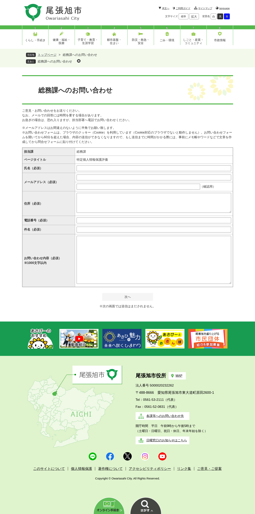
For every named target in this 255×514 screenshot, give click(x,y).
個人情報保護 (81, 469)
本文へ (165, 8)
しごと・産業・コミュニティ (193, 41)
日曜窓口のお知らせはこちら (166, 440)
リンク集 (184, 469)
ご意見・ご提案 (209, 469)
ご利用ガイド (183, 8)
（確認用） (208, 186)
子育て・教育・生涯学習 (88, 41)
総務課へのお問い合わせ (55, 61)
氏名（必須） (33, 168)
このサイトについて (49, 469)
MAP (179, 375)
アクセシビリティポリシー (150, 469)
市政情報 (220, 40)
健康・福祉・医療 (61, 41)
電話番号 (36, 220)
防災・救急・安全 (140, 41)
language (224, 8)
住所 (33, 203)
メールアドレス (41, 182)
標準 (183, 16)
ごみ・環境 (167, 40)
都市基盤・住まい (114, 41)
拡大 (194, 16)
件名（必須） (33, 229)
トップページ (47, 54)
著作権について (110, 469)
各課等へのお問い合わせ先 (165, 416)
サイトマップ (205, 8)
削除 (79, 61)
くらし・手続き (35, 40)
